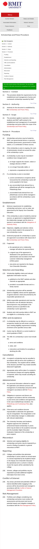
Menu (10, 15)
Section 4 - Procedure (7, 51)
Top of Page (33, 103)
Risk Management (8, 78)
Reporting (6, 73)
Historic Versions (28, 22)
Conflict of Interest (8, 76)
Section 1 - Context (7, 43)
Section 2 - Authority (7, 46)
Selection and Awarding (10, 60)
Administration (7, 68)
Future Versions (9, 26)
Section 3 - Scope (6, 49)
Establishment (7, 57)
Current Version (9, 19)
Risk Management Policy (27, 505)
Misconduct (7, 70)
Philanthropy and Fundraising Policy (18, 404)
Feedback (9, 30)
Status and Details (29, 19)
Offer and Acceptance (9, 62)
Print (28, 26)
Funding (6, 54)
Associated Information (9, 22)
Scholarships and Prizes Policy (18, 110)
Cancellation (7, 65)
